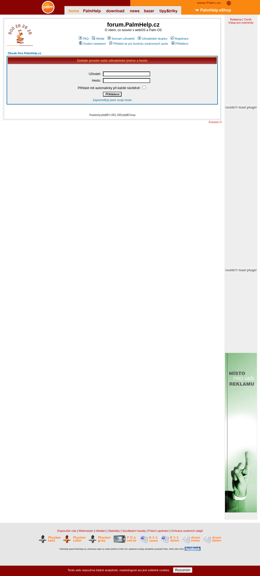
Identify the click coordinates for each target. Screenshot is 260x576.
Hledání (101, 530)
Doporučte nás (66, 530)
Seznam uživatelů (121, 38)
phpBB (105, 114)
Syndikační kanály (134, 530)
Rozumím (182, 570)
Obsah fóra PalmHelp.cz (24, 53)
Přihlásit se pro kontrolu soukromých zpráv (138, 43)
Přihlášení (179, 43)
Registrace (180, 38)
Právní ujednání (158, 530)
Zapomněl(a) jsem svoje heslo (112, 100)
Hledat (98, 38)
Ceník (248, 19)
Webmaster (86, 530)
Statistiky (114, 530)
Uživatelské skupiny (152, 38)
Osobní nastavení (92, 43)
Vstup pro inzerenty (240, 22)
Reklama (235, 19)
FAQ (84, 38)
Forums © (215, 122)
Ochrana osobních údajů (187, 530)
